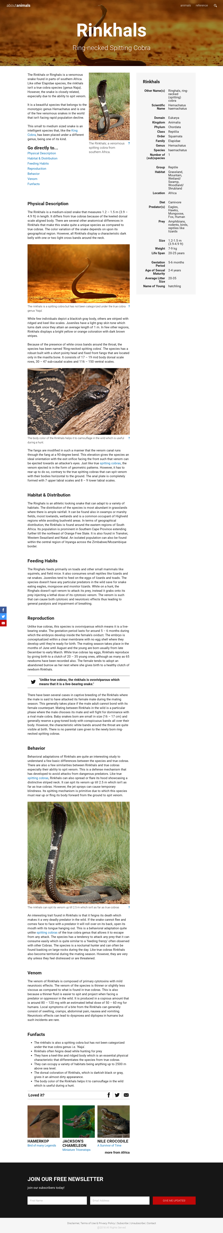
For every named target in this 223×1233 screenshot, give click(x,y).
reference (202, 5)
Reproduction (37, 169)
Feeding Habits (38, 163)
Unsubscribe (137, 1223)
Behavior (34, 174)
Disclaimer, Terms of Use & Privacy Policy (91, 1223)
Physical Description (42, 153)
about (18, 5)
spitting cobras (110, 463)
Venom (32, 179)
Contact (151, 1223)
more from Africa (117, 1152)
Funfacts (34, 184)
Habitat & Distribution (42, 158)
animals (185, 5)
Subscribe (122, 1223)
